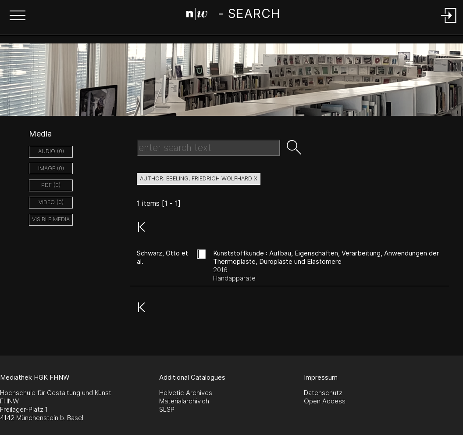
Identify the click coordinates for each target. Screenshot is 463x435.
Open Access (324, 401)
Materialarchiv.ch (184, 401)
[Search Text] (208, 148)
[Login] (448, 23)
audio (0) (51, 151)
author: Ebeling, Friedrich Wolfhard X (198, 178)
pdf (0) (51, 185)
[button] (17, 16)
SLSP (167, 409)
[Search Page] (233, 15)
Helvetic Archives (185, 392)
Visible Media (51, 219)
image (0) (51, 168)
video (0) (51, 202)
